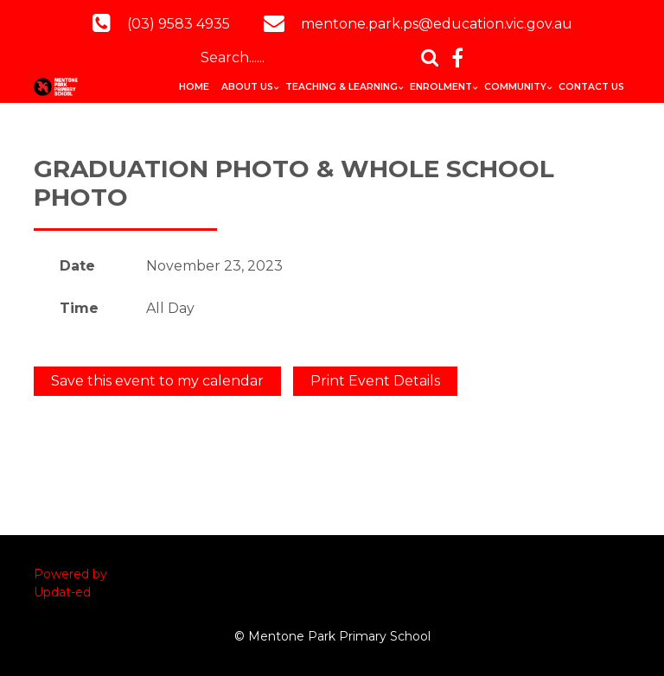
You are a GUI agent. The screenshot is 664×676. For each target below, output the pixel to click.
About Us (247, 86)
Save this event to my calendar (157, 381)
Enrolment (441, 86)
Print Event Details (375, 381)
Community (515, 86)
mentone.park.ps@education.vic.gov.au (436, 24)
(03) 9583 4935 (178, 24)
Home (194, 86)
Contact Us (591, 86)
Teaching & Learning (341, 86)
